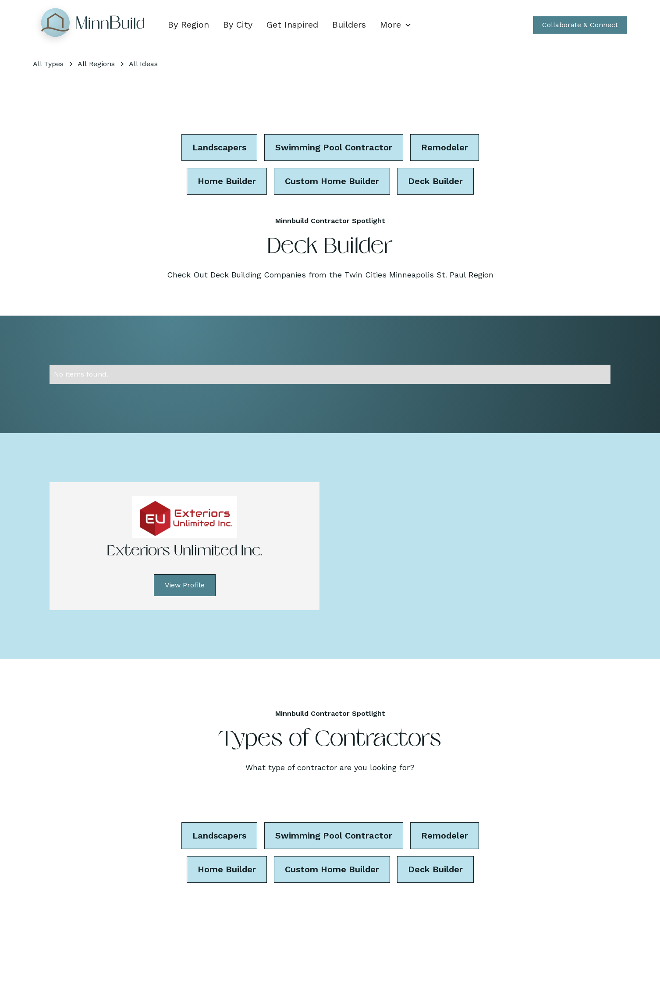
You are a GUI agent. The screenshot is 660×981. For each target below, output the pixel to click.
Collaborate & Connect (580, 25)
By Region (188, 24)
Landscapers (219, 147)
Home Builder (227, 181)
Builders (349, 24)
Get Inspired (292, 24)
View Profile (185, 585)
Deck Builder (435, 181)
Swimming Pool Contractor (333, 147)
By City (237, 24)
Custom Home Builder (332, 181)
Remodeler (444, 147)
